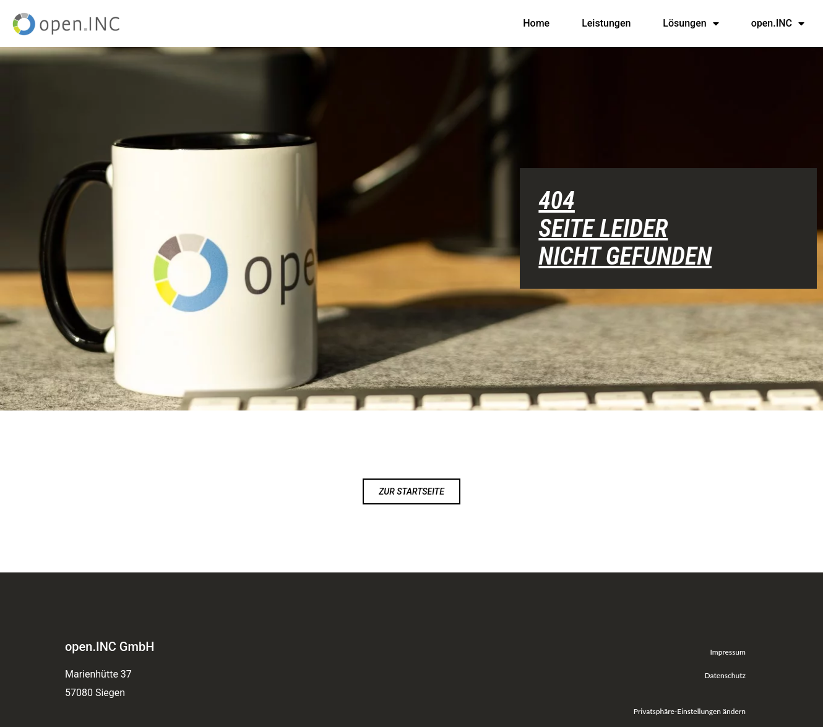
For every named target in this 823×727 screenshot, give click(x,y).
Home (536, 23)
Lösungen (690, 23)
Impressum (728, 652)
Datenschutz (725, 675)
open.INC (777, 23)
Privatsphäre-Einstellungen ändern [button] (690, 711)
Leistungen (606, 23)
